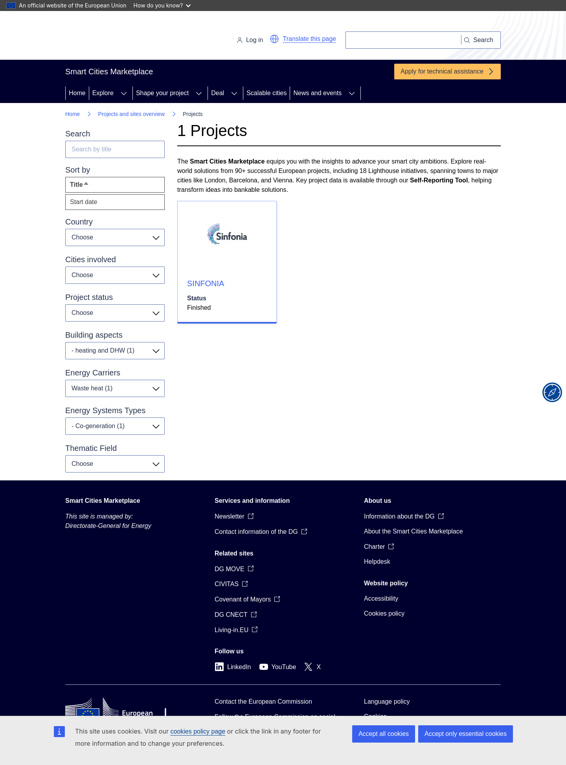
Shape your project (162, 93)
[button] (274, 39)
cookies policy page (197, 731)
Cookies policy (384, 613)
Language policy (387, 701)
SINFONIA (205, 283)
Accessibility (381, 598)
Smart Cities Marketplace (102, 500)
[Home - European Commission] (119, 37)
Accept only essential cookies (465, 733)
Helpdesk (377, 561)
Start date (83, 202)
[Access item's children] (123, 93)
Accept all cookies (383, 733)
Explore (103, 93)
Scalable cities (266, 93)
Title (94, 186)
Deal (217, 93)
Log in (250, 40)
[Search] (403, 40)
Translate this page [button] (309, 38)
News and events (317, 93)
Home (77, 93)
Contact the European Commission (263, 701)
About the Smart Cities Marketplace (413, 531)
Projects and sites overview (131, 114)
